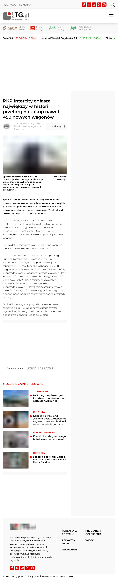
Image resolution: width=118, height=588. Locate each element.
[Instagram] (104, 4)
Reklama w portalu (69, 532)
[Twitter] (99, 4)
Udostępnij (56, 126)
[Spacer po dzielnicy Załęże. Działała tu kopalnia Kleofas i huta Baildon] (16, 460)
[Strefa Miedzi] (14, 28)
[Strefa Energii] (37, 28)
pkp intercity (47, 368)
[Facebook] (84, 4)
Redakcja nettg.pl (68, 542)
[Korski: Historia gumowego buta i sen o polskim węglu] (16, 439)
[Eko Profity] (57, 28)
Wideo (89, 540)
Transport (40, 391)
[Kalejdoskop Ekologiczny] (80, 28)
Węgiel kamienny (45, 432)
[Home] (16, 16)
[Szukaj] (112, 4)
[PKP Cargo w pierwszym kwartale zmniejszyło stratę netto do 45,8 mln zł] (16, 398)
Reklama (25, 4)
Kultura (39, 412)
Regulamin (69, 549)
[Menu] (111, 16)
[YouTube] (94, 4)
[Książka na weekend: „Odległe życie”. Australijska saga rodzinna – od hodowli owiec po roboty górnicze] (16, 419)
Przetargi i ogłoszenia (93, 532)
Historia (39, 453)
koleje (32, 368)
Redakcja (9, 4)
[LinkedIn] (89, 4)
